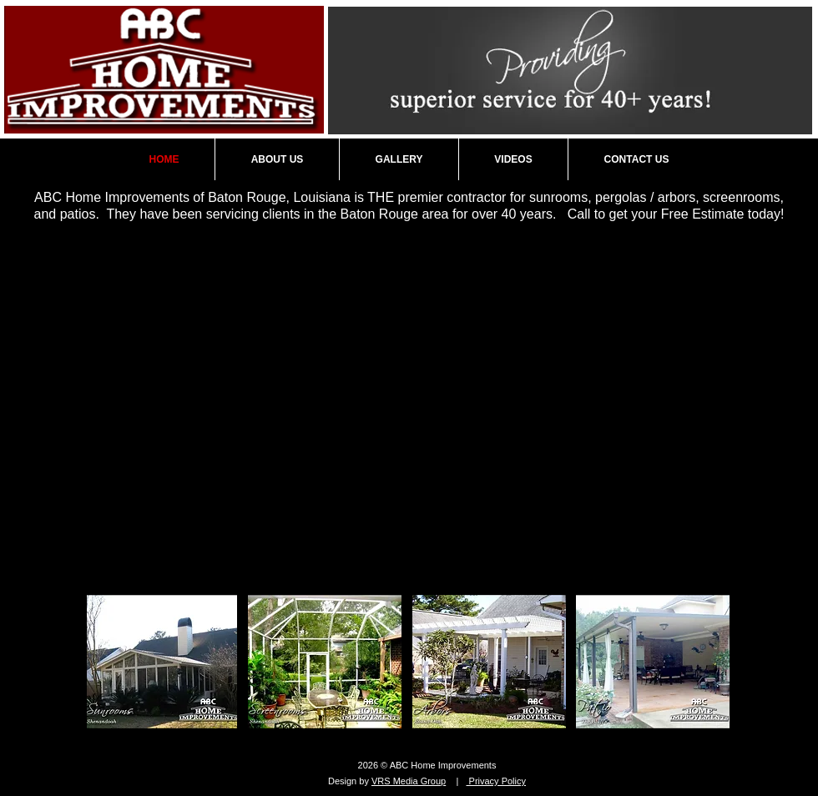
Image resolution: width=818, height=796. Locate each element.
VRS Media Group (408, 781)
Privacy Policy (496, 781)
